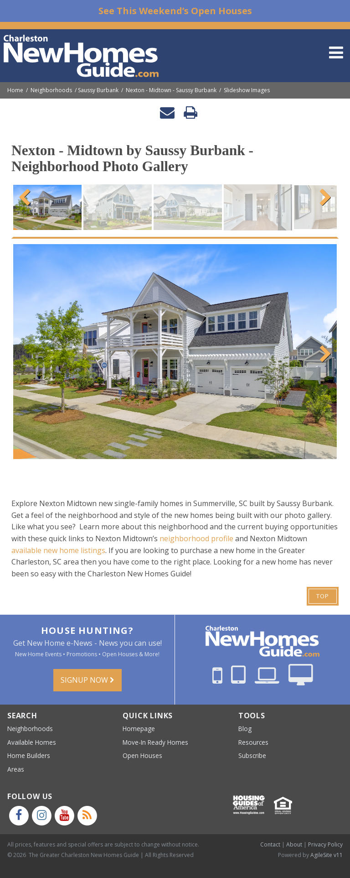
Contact (270, 844)
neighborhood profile (196, 538)
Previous (27, 196)
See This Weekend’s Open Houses (175, 11)
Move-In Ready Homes (155, 742)
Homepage (139, 728)
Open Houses (142, 755)
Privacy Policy (325, 844)
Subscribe (252, 755)
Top (322, 596)
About (294, 844)
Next (323, 196)
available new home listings (58, 550)
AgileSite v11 (326, 855)
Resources (253, 742)
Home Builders (28, 755)
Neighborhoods (51, 90)
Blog (245, 728)
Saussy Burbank (98, 90)
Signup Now (87, 680)
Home (15, 90)
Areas (15, 769)
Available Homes (31, 742)
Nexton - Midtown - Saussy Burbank (171, 90)
